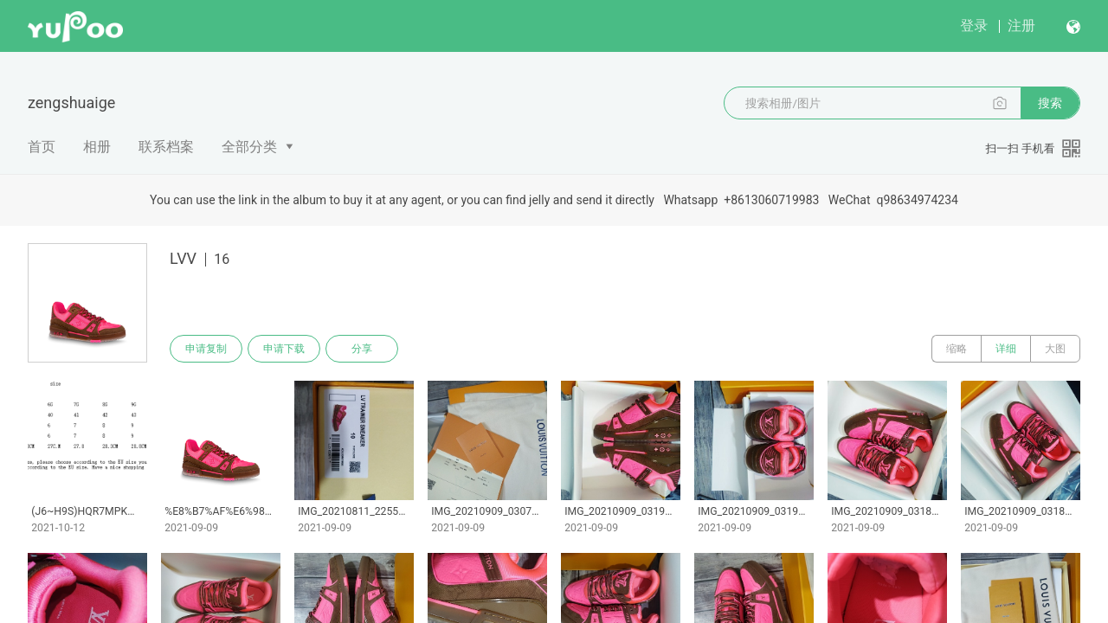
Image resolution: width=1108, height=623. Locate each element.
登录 (974, 25)
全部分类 (249, 146)
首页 (41, 146)
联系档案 (166, 146)
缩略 (956, 349)
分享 (361, 349)
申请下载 (284, 349)
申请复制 (206, 349)
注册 (1021, 25)
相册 (97, 146)
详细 (1005, 349)
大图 (1055, 349)
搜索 (1050, 103)
